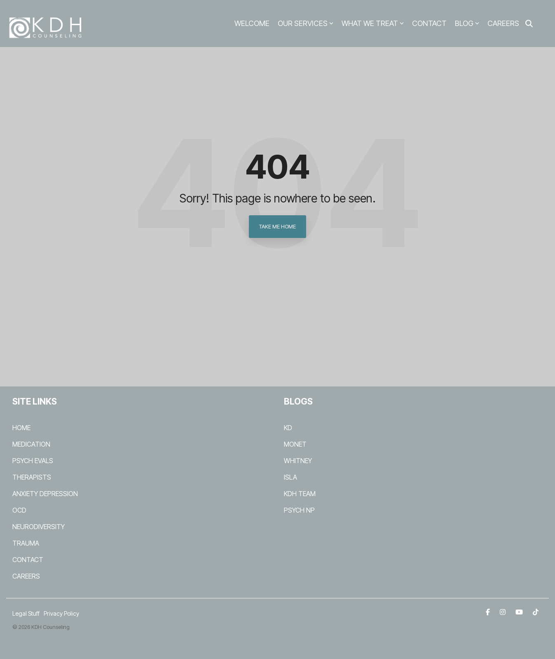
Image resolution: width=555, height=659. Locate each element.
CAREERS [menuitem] (26, 576)
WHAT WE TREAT (373, 23)
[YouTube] (520, 611)
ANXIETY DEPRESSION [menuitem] (45, 494)
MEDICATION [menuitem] (31, 444)
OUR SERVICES (305, 23)
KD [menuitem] (288, 428)
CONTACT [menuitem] (27, 559)
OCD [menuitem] (19, 510)
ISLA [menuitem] (290, 477)
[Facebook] (489, 611)
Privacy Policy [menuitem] (61, 613)
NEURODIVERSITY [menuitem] (38, 526)
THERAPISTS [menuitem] (31, 477)
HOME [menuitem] (21, 428)
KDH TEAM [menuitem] (300, 494)
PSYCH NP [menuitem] (299, 510)
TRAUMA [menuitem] (25, 543)
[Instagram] (503, 611)
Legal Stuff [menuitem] (26, 613)
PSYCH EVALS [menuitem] (32, 461)
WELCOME (251, 23)
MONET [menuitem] (295, 444)
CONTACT (429, 23)
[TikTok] (536, 611)
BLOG (467, 23)
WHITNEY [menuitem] (298, 461)
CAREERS (503, 23)
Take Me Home (277, 226)
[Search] (529, 24)
